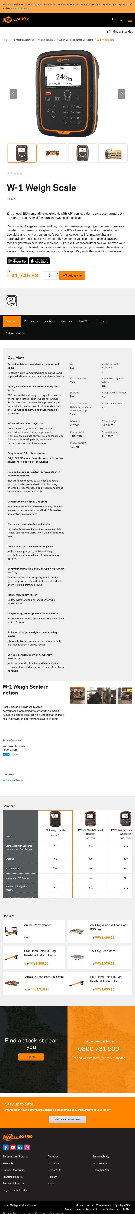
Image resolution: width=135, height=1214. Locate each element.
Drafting (74, 392)
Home (6, 39)
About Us (53, 1156)
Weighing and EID (46, 39)
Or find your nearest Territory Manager (98, 1058)
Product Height (109, 421)
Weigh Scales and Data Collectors (76, 39)
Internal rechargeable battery (112, 380)
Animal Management (23, 39)
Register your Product (16, 1190)
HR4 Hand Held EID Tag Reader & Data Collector (106, 979)
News (51, 1183)
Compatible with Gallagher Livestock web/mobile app (80, 407)
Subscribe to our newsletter (67, 1119)
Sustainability (101, 1156)
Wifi (72, 364)
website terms (21, 8)
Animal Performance (38, 925)
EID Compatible (78, 378)
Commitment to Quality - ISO (113, 1205)
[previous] (13, 94)
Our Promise (100, 1163)
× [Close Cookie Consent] (130, 4)
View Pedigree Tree (111, 403)
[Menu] (130, 20)
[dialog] (67, 6)
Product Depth (109, 432)
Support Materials (13, 1170)
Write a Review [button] (12, 780)
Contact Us (54, 1170)
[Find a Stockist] (120, 31)
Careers (52, 1177)
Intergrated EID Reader (113, 392)
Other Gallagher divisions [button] (20, 1205)
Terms (89, 1205)
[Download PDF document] (6, 754)
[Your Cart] (113, 20)
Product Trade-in (12, 1177)
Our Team (53, 1163)
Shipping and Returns (15, 1156)
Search (31, 1057)
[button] (110, 1209)
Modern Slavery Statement (81, 1209)
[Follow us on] (6, 1147)
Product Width (77, 432)
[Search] (121, 21)
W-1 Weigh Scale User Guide (14, 748)
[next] (121, 94)
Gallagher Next (102, 1170)
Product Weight (78, 442)
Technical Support (13, 1183)
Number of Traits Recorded (110, 365)
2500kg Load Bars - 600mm (44, 977)
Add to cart (72, 275)
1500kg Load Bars (102, 951)
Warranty (75, 421)
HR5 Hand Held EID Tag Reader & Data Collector (40, 953)
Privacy (79, 1205)
